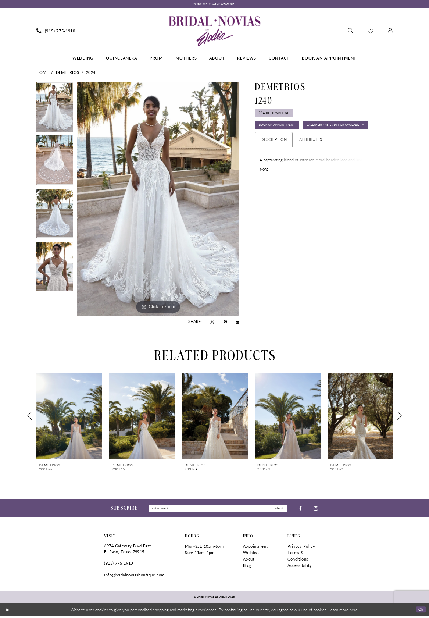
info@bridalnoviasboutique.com (134, 576)
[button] (390, 31)
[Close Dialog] (7, 611)
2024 (90, 73)
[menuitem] (56, 31)
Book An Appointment (283, 129)
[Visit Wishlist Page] (370, 31)
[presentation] (69, 416)
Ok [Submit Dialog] (420, 611)
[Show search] (350, 31)
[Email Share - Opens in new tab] (237, 322)
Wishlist (251, 554)
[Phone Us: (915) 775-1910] (56, 31)
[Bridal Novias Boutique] (214, 31)
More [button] (265, 188)
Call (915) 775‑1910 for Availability (296, 142)
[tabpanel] (55, 109)
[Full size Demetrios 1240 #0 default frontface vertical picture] (158, 199)
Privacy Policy (301, 548)
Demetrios (67, 73)
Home (42, 73)
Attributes (310, 158)
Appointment (255, 548)
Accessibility (299, 567)
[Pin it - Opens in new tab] (225, 322)
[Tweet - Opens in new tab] (212, 322)
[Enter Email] (218, 509)
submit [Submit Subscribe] (278, 509)
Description (274, 158)
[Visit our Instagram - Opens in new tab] (315, 509)
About (248, 561)
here (354, 611)
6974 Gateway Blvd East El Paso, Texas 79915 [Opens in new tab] (127, 550)
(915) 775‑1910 (118, 565)
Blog (247, 567)
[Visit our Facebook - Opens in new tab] (300, 509)
